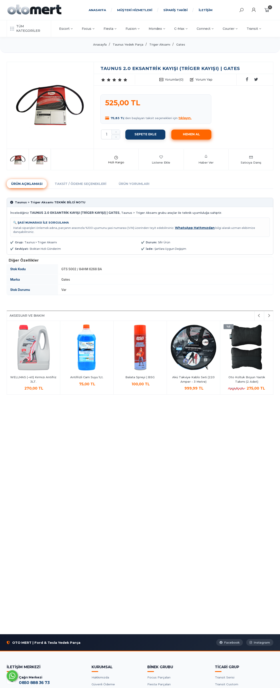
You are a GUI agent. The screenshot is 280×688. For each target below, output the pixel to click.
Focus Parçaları (158, 677)
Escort (66, 29)
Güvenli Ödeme (103, 684)
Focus (88, 29)
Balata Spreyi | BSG (140, 377)
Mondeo (157, 29)
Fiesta (110, 29)
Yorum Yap (204, 80)
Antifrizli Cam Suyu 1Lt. (86, 377)
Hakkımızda (100, 677)
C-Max (181, 29)
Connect (205, 29)
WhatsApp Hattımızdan (195, 228)
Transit (254, 29)
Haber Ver (206, 159)
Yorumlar (174, 80)
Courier (230, 29)
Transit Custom (226, 684)
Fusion (133, 29)
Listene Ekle (161, 159)
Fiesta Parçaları (159, 684)
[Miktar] (106, 134)
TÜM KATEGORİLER (25, 28)
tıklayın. (185, 118)
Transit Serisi (224, 677)
